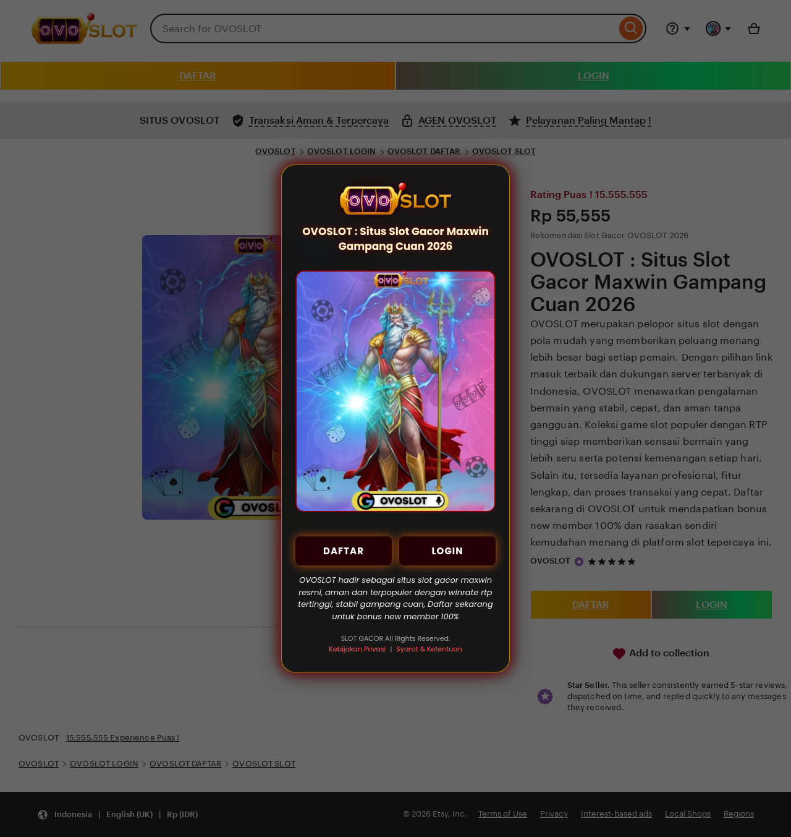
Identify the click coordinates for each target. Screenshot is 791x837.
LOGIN (447, 550)
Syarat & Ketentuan (429, 649)
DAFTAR (343, 550)
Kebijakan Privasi (357, 649)
